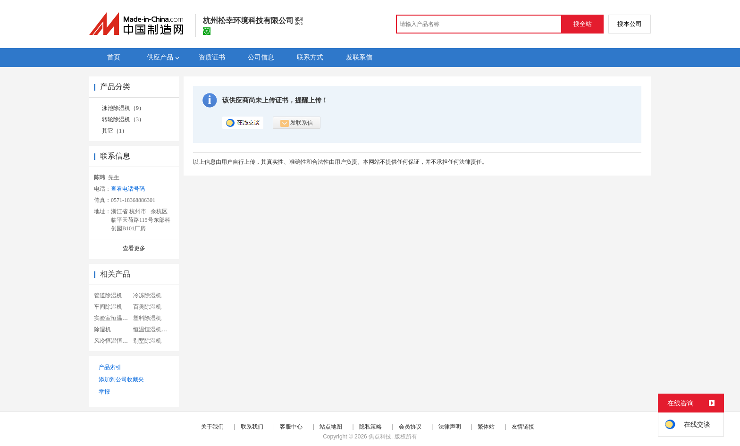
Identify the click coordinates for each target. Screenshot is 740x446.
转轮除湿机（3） (123, 119)
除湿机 (102, 329)
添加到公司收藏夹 (121, 379)
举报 (104, 391)
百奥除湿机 (147, 306)
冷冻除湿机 (147, 295)
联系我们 (252, 426)
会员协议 (410, 426)
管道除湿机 (108, 295)
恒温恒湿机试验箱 (155, 329)
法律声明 (449, 426)
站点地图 (331, 426)
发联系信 (296, 123)
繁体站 (486, 426)
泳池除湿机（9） (123, 108)
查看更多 (134, 248)
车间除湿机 (108, 306)
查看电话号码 (128, 188)
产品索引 (110, 367)
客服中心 (291, 426)
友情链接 (523, 426)
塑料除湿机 (147, 318)
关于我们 (212, 426)
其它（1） (114, 130)
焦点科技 (380, 436)
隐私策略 (370, 426)
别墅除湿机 (147, 340)
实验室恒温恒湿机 (116, 318)
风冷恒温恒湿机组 (116, 340)
